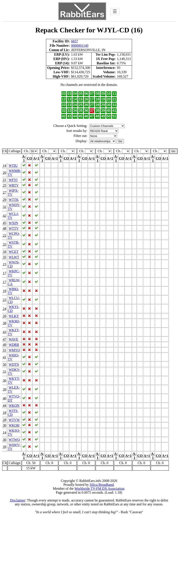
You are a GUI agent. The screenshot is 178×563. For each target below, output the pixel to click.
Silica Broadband (102, 484)
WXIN (13, 223)
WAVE (13, 339)
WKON (13, 405)
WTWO (14, 439)
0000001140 (79, 45)
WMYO (14, 350)
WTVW (14, 420)
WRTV (13, 185)
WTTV (13, 228)
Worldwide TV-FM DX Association (99, 488)
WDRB (13, 344)
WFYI (12, 180)
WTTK (13, 200)
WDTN (13, 364)
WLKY (13, 316)
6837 (74, 41)
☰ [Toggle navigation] (115, 11)
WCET (13, 251)
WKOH (13, 425)
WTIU (13, 165)
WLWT (13, 257)
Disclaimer (17, 500)
